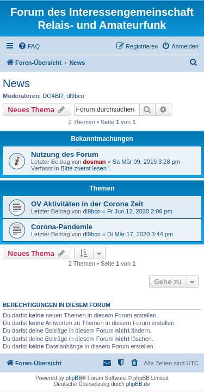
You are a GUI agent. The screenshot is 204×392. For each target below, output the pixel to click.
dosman (94, 161)
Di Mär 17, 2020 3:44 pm (140, 234)
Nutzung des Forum (64, 154)
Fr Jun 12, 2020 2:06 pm (139, 211)
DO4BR (52, 96)
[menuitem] (29, 46)
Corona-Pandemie (61, 227)
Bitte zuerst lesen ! (85, 168)
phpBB (74, 378)
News (16, 83)
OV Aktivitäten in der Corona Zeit (87, 204)
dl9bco (75, 96)
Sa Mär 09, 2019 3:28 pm (146, 161)
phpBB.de (138, 384)
